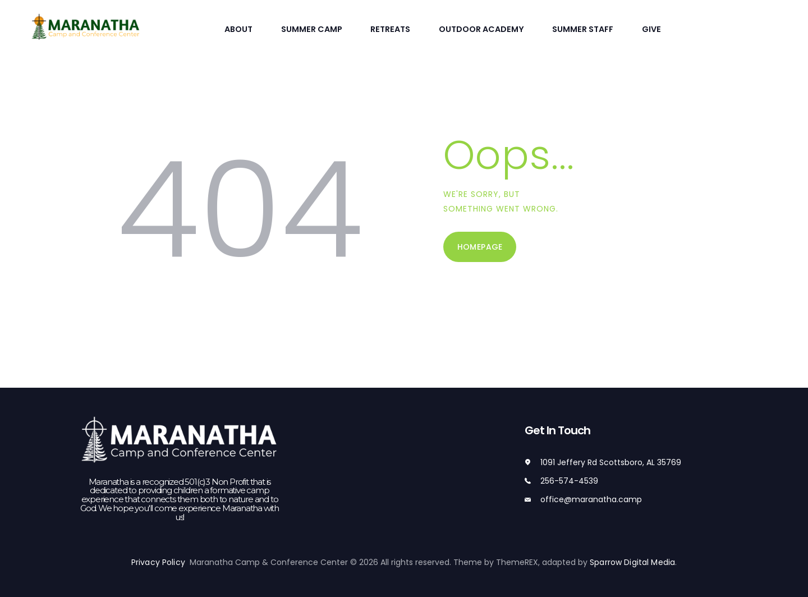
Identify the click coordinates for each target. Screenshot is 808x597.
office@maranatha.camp (591, 498)
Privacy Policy (161, 561)
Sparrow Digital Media (632, 561)
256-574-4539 (569, 480)
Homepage (480, 245)
